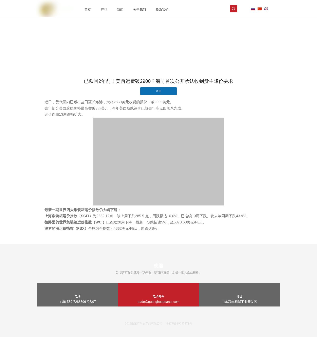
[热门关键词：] (233, 8)
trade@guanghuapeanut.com (158, 301)
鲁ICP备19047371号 (179, 323)
